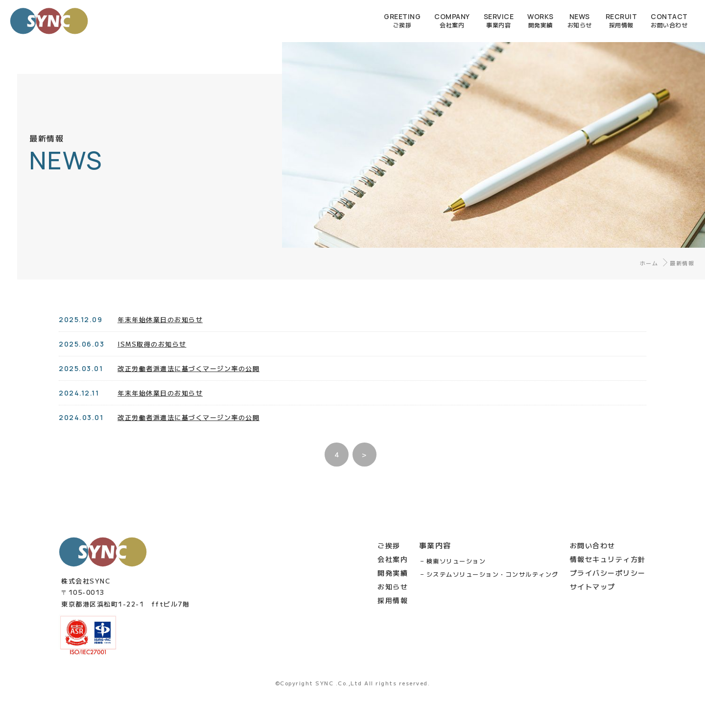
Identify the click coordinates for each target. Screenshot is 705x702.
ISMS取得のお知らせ (152, 344)
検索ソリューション (456, 561)
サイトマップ (592, 586)
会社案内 (392, 559)
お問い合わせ (592, 545)
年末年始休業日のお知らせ (160, 319)
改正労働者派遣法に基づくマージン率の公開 (188, 390)
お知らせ (392, 586)
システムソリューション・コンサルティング (492, 574)
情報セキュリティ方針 (608, 559)
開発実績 (392, 573)
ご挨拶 (388, 545)
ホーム (649, 263)
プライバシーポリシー (608, 573)
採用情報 (392, 600)
